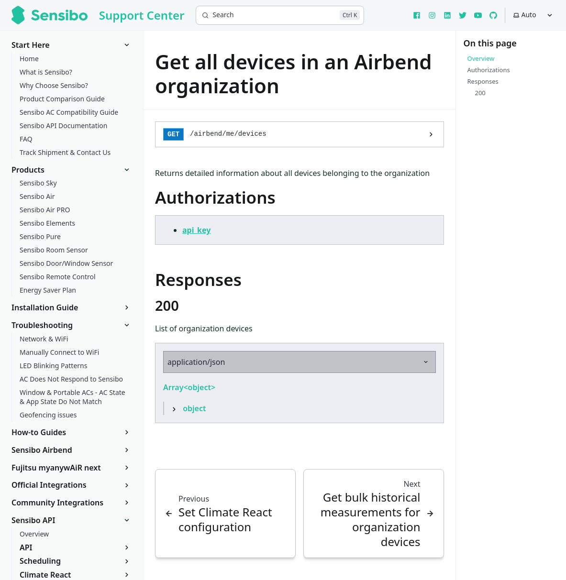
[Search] (280, 15)
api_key (196, 230)
